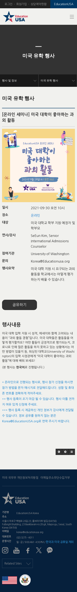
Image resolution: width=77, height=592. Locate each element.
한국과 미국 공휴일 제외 (60, 542)
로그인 (9, 4)
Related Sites (17, 563)
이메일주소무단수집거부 (55, 477)
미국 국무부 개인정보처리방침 (20, 477)
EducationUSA (63, 4)
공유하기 (19, 305)
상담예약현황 (39, 4)
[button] (5, 56)
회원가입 (21, 4)
